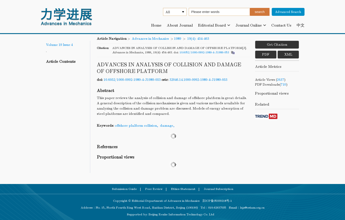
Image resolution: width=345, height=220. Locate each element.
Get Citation (277, 45)
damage (166, 126)
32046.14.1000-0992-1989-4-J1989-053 (198, 80)
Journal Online (250, 25)
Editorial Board (214, 25)
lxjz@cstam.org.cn (252, 207)
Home (156, 25)
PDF (265, 54)
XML (288, 54)
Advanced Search (288, 12)
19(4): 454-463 (198, 39)
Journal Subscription (218, 189)
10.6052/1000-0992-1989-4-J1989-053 (204, 52)
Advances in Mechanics (150, 39)
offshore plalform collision (136, 126)
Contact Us (281, 25)
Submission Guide (124, 189)
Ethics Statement (183, 189)
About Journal (180, 25)
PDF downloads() (271, 85)
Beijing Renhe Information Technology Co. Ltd (181, 214)
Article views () (270, 80)
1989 (177, 39)
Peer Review (154, 189)
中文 (301, 25)
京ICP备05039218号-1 (216, 201)
